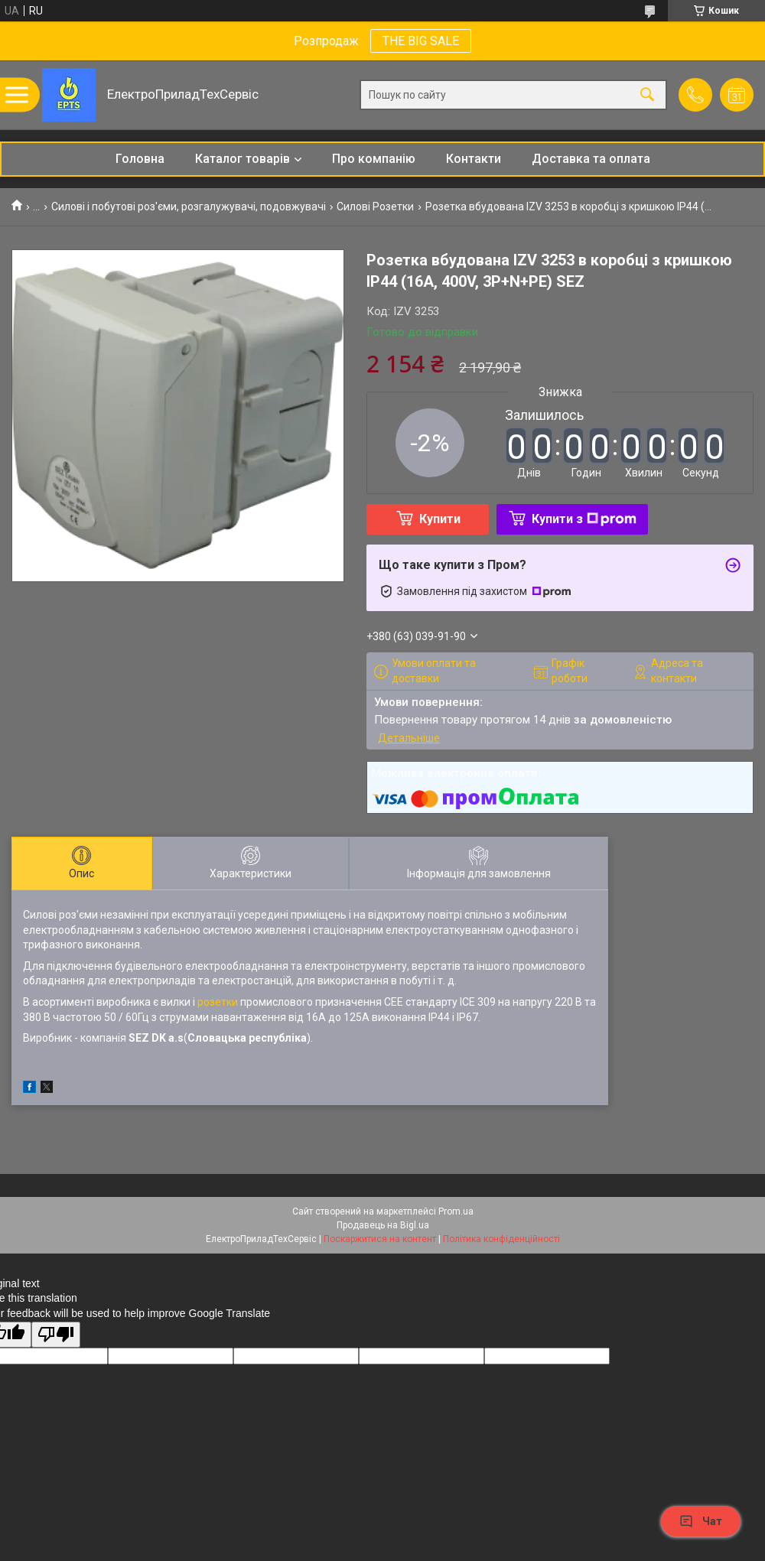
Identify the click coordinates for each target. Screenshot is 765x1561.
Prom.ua (456, 1211)
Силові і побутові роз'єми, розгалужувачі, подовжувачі (188, 206)
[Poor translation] (55, 1335)
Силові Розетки (375, 206)
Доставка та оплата (591, 158)
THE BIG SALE (420, 41)
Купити (440, 519)
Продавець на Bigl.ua (383, 1225)
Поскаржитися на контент (380, 1239)
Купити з (584, 519)
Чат (700, 1521)
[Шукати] (647, 95)
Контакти (473, 158)
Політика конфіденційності (501, 1239)
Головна (140, 158)
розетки (217, 1002)
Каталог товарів (242, 158)
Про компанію (373, 158)
